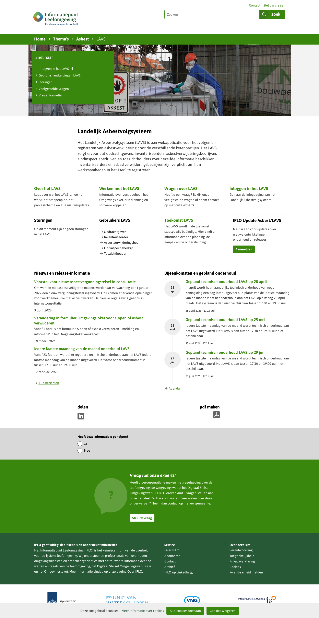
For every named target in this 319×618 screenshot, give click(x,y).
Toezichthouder (115, 253)
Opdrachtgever (115, 232)
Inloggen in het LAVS (56, 69)
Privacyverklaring (242, 561)
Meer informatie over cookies (142, 611)
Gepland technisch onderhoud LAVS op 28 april (226, 281)
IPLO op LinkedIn (178, 572)
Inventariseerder (116, 237)
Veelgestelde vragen (54, 89)
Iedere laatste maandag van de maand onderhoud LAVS (82, 348)
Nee (87, 450)
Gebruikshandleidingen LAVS (60, 75)
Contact (254, 5)
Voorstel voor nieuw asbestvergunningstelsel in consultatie (85, 282)
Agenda (172, 388)
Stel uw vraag (273, 5)
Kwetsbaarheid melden (246, 572)
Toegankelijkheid (241, 556)
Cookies (235, 567)
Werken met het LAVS (119, 188)
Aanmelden (243, 249)
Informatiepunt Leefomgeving (62, 550)
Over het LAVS (47, 188)
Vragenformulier (51, 95)
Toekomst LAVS (178, 220)
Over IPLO (134, 571)
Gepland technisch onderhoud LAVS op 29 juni (225, 352)
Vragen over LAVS (181, 188)
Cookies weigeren (223, 611)
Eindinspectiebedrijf (118, 248)
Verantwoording (241, 550)
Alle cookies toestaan (185, 611)
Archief (169, 567)
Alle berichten (46, 383)
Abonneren (172, 556)
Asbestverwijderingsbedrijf (123, 242)
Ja (85, 443)
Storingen (45, 82)
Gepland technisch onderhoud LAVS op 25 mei (225, 319)
